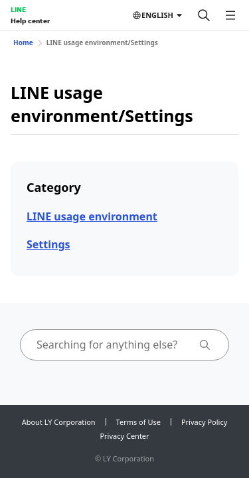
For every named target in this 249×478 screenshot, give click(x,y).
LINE (18, 9)
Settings (48, 244)
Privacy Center (124, 436)
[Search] (204, 15)
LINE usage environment (92, 216)
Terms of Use (138, 422)
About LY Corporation (59, 422)
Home (23, 42)
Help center (30, 20)
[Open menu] (230, 15)
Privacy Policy (204, 422)
